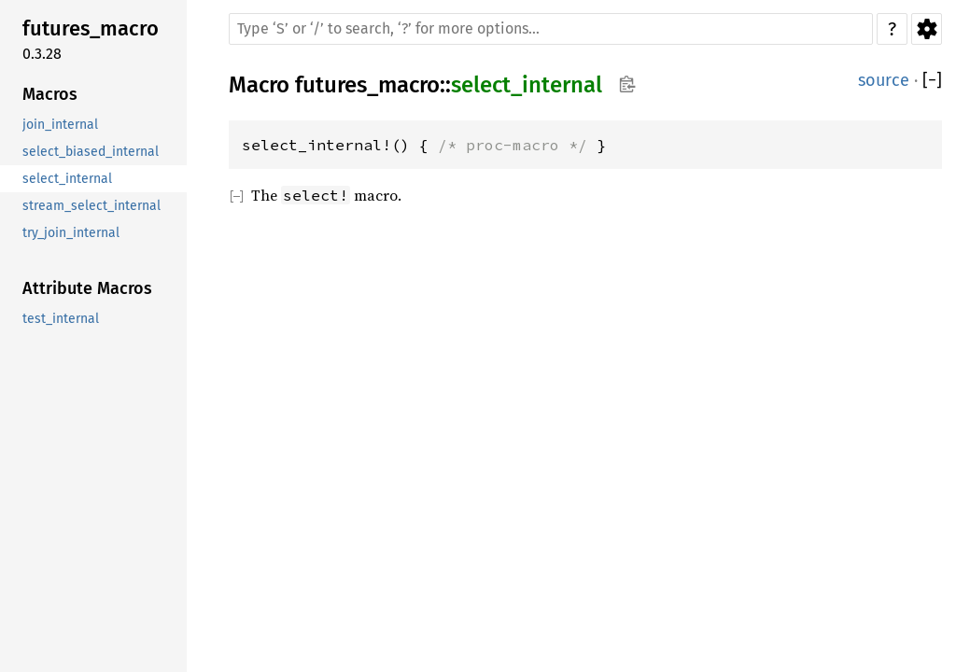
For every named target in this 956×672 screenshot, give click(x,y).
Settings (926, 29)
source (883, 80)
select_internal (526, 85)
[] (932, 81)
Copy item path (627, 84)
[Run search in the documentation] (551, 29)
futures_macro (367, 85)
